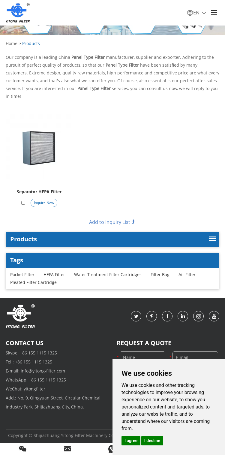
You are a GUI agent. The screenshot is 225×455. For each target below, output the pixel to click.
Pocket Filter (22, 274)
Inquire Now (44, 202)
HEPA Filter (54, 274)
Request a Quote (144, 343)
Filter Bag (160, 274)
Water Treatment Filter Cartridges (108, 274)
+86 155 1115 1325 (38, 353)
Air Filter (187, 274)
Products (31, 43)
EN (197, 13)
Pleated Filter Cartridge (33, 282)
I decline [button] (152, 440)
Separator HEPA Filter (39, 191)
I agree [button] (130, 440)
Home (11, 43)
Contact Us (25, 343)
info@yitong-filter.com (43, 371)
